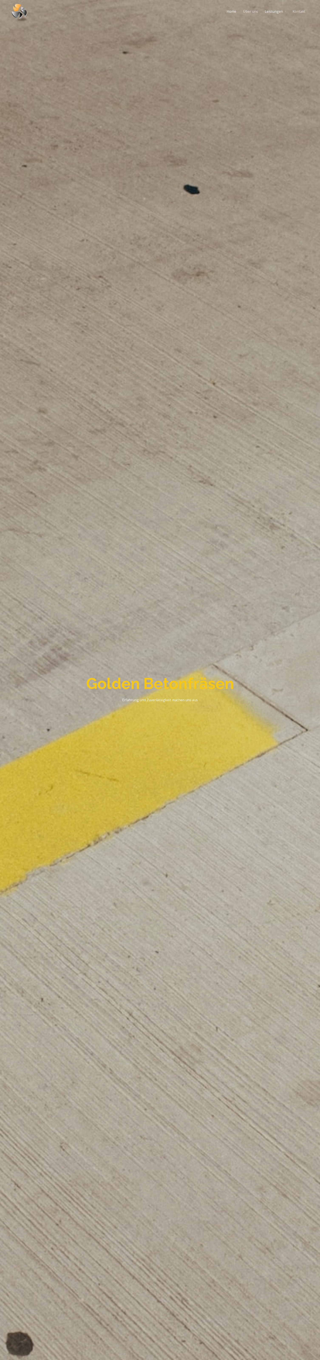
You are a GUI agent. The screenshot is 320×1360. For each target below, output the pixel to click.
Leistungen (274, 11)
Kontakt (299, 11)
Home (231, 11)
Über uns (250, 11)
